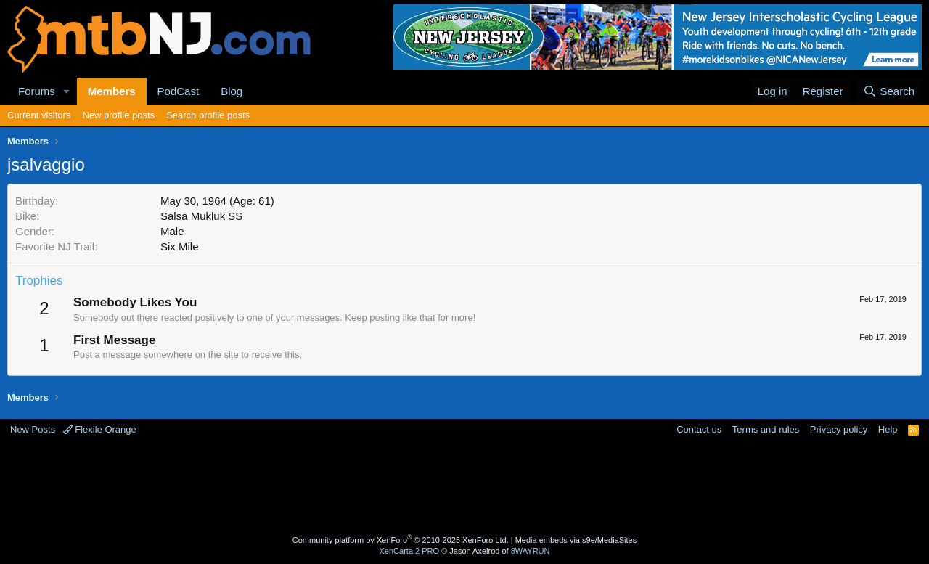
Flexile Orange (99, 429)
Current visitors (38, 115)
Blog (231, 91)
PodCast (178, 91)
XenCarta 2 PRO (410, 551)
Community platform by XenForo (400, 540)
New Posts (32, 429)
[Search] (889, 91)
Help (888, 429)
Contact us (698, 429)
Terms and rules (765, 429)
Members (112, 91)
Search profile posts (208, 115)
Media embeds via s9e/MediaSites (576, 540)
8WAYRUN (530, 551)
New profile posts (118, 115)
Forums (36, 91)
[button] (67, 91)
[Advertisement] (407, 483)
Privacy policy (838, 429)
